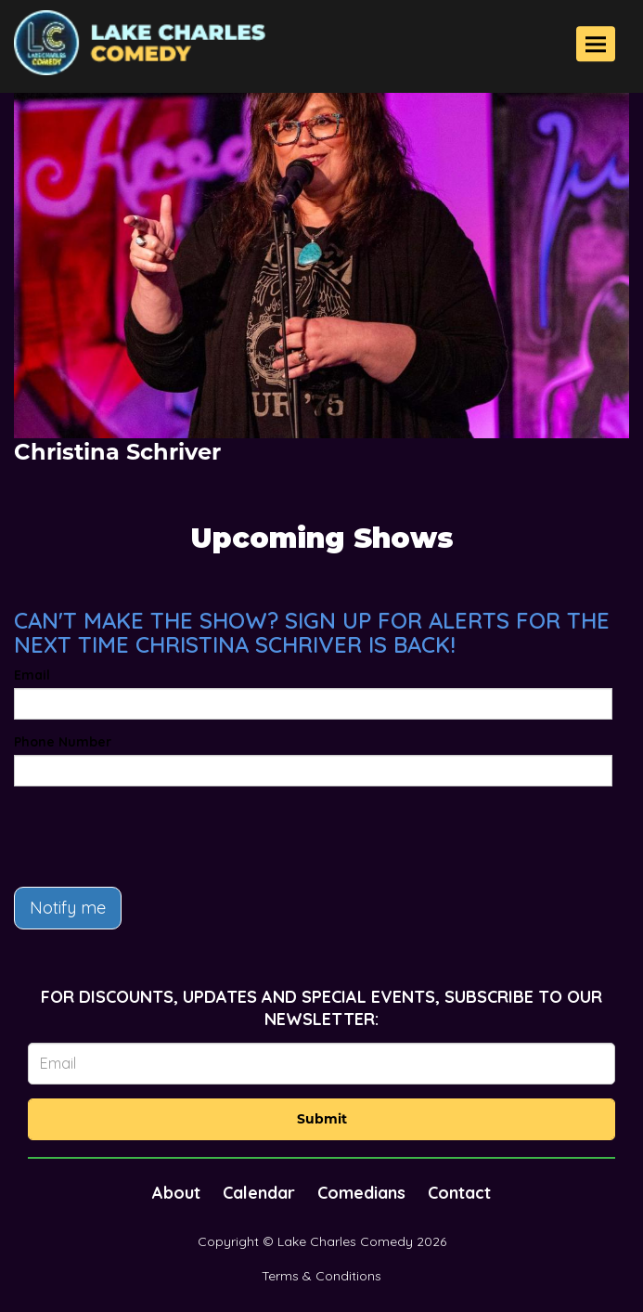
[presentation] (155, 836)
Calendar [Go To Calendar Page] (259, 1192)
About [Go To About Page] (176, 1192)
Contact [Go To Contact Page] (459, 1192)
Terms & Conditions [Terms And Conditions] (321, 1275)
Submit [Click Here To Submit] (322, 1119)
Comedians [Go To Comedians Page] (361, 1192)
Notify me (68, 907)
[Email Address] (321, 1064)
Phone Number (62, 742)
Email (32, 675)
